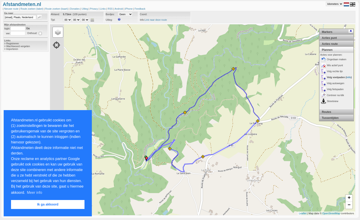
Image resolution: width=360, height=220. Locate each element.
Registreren (12, 43)
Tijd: (53, 19)
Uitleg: (109, 19)
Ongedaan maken (336, 59)
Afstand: (55, 14)
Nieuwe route (11, 8)
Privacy (94, 8)
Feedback (140, 8)
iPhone (129, 8)
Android (119, 8)
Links (103, 8)
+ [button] (349, 198)
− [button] (349, 205)
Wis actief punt (335, 65)
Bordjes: (110, 14)
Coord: (143, 14)
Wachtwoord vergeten (18, 46)
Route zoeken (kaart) (57, 8)
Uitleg (85, 8)
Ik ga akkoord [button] (48, 204)
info (348, 77)
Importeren (12, 49)
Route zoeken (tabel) (32, 8)
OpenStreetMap (331, 213)
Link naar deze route (156, 19)
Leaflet (303, 213)
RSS (110, 8)
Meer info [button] (34, 192)
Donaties (75, 8)
